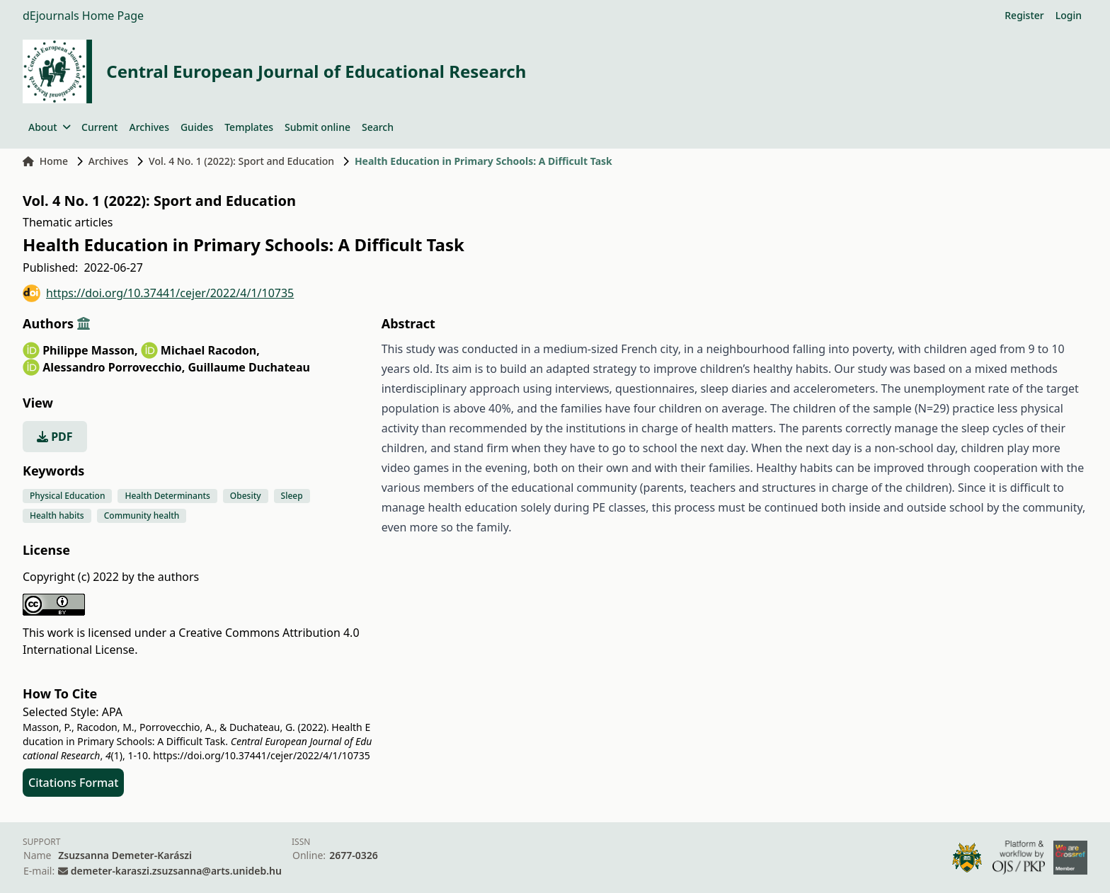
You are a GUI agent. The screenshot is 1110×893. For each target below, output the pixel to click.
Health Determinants (167, 496)
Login (1068, 15)
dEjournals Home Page (83, 15)
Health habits (57, 515)
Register (1024, 15)
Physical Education (67, 496)
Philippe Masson (89, 350)
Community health (142, 515)
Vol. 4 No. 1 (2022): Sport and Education (241, 161)
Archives (148, 127)
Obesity (245, 496)
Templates (248, 127)
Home (45, 161)
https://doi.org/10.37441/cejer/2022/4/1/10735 (158, 293)
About (49, 127)
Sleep (292, 496)
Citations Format (73, 782)
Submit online (317, 127)
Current (99, 127)
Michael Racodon (210, 350)
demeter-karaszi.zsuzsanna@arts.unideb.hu (176, 870)
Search (378, 127)
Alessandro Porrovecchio (113, 367)
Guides (197, 127)
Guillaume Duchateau (248, 367)
